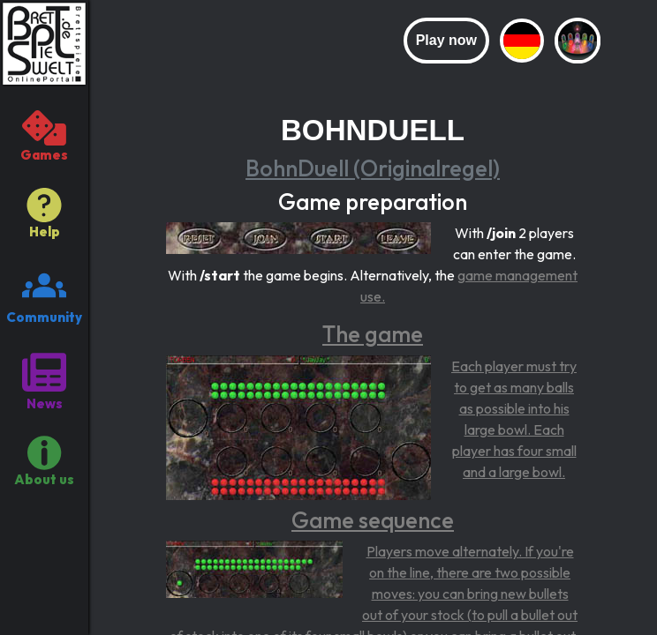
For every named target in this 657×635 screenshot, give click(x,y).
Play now (446, 40)
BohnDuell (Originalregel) (372, 168)
